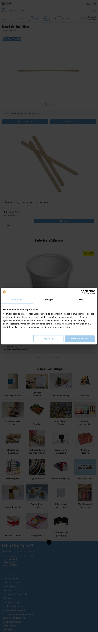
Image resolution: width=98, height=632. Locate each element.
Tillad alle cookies (79, 338)
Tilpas (48, 338)
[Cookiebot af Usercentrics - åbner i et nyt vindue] (83, 292)
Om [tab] (81, 300)
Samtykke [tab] (17, 300)
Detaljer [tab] (49, 300)
